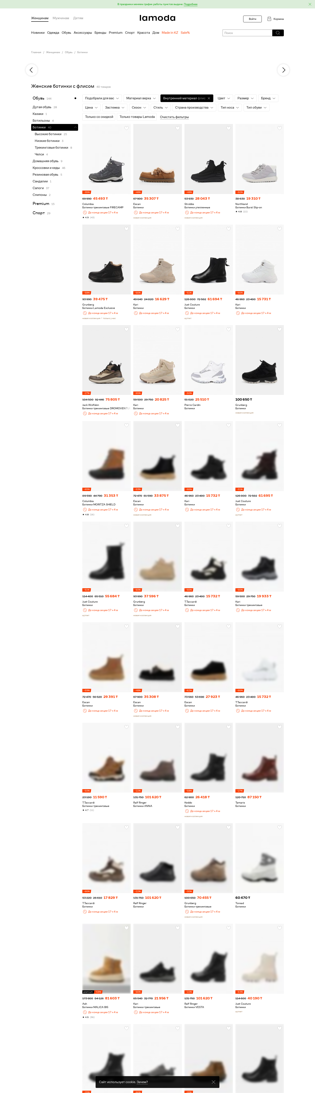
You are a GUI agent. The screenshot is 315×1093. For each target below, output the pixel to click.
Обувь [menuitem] (66, 33)
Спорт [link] (39, 212)
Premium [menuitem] (116, 33)
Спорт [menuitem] (130, 33)
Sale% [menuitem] (185, 33)
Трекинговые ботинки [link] (51, 147)
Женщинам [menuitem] (39, 18)
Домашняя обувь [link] (46, 161)
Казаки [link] (38, 114)
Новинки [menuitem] (38, 33)
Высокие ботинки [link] (48, 134)
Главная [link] (36, 52)
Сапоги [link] (38, 188)
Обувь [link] (68, 52)
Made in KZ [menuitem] (170, 33)
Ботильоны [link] (41, 120)
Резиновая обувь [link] (45, 174)
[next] (283, 70)
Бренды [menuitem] (100, 33)
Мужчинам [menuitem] (61, 18)
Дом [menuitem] (155, 33)
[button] (157, 4)
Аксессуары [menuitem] (83, 33)
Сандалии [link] (40, 181)
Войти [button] (252, 19)
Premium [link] (41, 203)
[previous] (31, 70)
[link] (157, 18)
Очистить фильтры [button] (174, 117)
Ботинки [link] (82, 52)
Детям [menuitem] (78, 18)
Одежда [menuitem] (53, 33)
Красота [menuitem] (143, 33)
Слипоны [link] (40, 195)
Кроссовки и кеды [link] (46, 168)
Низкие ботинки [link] (47, 141)
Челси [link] (39, 154)
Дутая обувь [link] (42, 107)
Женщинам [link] (53, 52)
